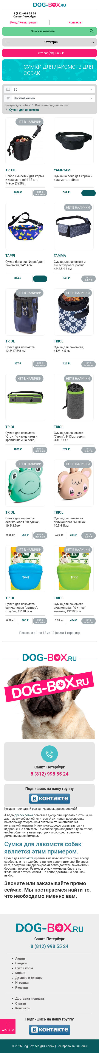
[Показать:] (53, 89)
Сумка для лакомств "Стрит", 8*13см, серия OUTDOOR (74, 433)
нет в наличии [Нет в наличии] (40, 193)
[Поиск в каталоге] (44, 31)
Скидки (21, 963)
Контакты (75, 22)
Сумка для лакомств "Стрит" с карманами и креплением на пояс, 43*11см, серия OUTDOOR (25, 435)
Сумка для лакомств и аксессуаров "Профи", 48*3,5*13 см (74, 262)
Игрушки (22, 983)
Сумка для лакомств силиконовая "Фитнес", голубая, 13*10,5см (25, 604)
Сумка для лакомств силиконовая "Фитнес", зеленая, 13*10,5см (74, 604)
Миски (20, 973)
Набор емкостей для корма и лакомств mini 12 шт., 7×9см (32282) (25, 176)
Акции (20, 958)
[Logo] (49, 4)
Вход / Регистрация (23, 22)
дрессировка (24, 815)
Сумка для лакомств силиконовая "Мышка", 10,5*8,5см (74, 518)
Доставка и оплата (29, 998)
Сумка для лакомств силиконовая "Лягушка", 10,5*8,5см (25, 518)
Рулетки (21, 988)
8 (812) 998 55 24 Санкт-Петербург (24, 15)
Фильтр (8, 1026)
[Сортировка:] (53, 98)
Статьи (20, 1003)
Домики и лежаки (29, 978)
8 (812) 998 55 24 (49, 774)
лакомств (27, 858)
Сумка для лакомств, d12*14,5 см (74, 346)
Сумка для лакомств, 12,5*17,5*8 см (25, 346)
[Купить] (88, 193)
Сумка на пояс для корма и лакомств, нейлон (74, 174)
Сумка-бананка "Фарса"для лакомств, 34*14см (25, 260)
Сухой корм (24, 968)
